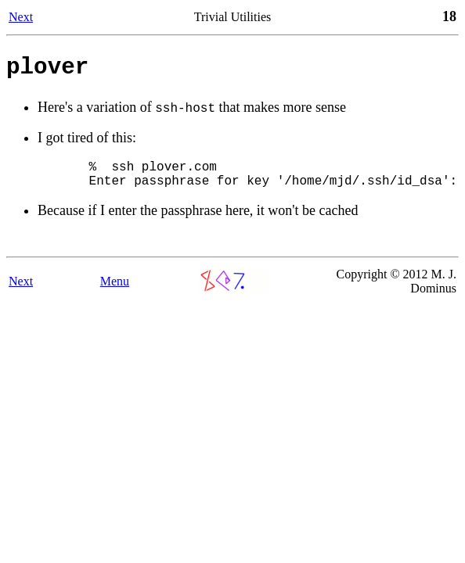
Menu (114, 293)
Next (21, 16)
